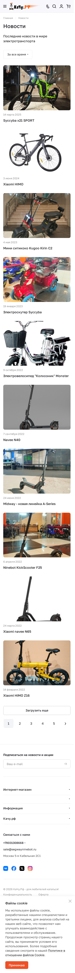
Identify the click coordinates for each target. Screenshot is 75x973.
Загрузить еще (37, 710)
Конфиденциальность (17, 894)
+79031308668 (13, 842)
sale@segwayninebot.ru (19, 849)
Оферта (43, 894)
